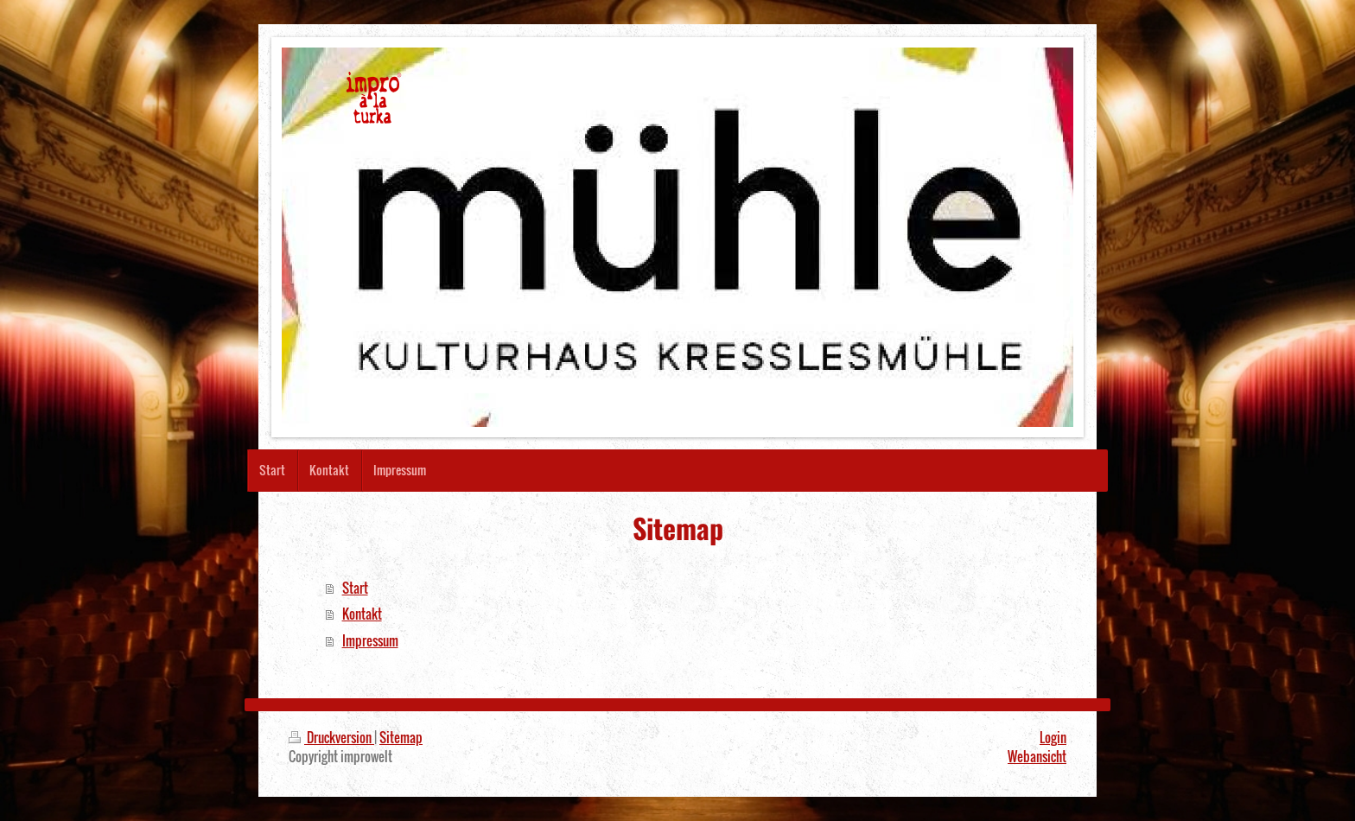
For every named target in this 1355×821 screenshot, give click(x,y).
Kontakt (362, 613)
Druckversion (331, 737)
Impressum (370, 640)
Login (1053, 737)
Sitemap (401, 737)
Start (355, 587)
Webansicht (1037, 756)
